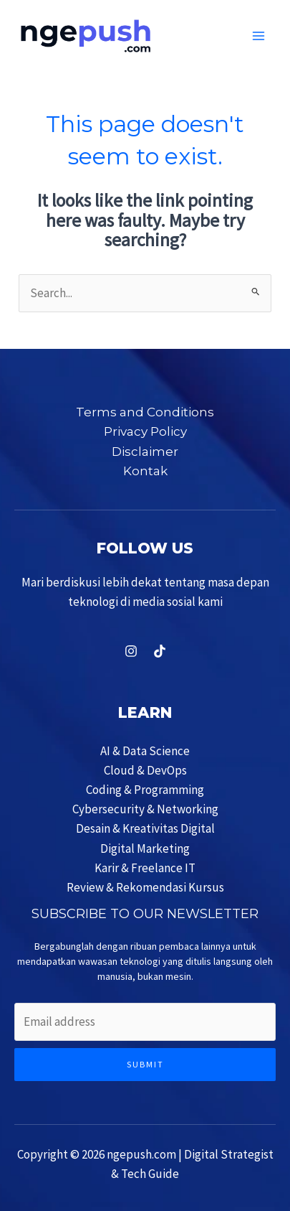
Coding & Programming (145, 790)
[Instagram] (131, 651)
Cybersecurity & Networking (145, 809)
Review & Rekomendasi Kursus (145, 887)
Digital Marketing (145, 848)
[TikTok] (159, 651)
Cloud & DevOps (145, 770)
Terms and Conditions (145, 412)
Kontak (145, 471)
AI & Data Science (145, 751)
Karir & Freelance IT (145, 868)
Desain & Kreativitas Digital (145, 828)
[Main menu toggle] (259, 36)
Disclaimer (145, 451)
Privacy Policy (145, 431)
